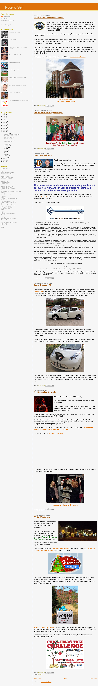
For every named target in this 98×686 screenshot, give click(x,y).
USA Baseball (4, 224)
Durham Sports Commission (8, 188)
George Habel (7, 16)
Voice (2, 227)
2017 (4, 122)
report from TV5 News (56, 433)
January (6, 157)
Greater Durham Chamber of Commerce (11, 191)
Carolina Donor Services (7, 177)
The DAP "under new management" (49, 17)
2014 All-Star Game (6, 168)
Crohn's (3, 180)
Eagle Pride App (13, 39)
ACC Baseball (4, 170)
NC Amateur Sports (6, 206)
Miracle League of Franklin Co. (9, 201)
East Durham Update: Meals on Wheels (19, 100)
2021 (4, 116)
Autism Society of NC (6, 173)
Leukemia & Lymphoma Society (9, 198)
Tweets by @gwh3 (6, 24)
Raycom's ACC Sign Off (15, 54)
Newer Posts (37, 678)
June (5, 150)
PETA (2, 211)
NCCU (2, 209)
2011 (4, 131)
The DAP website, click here (65, 99)
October (6, 144)
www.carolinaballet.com (65, 505)
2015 (4, 125)
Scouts (3, 217)
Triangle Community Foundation (9, 222)
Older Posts (93, 678)
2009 (4, 160)
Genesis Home (5, 189)
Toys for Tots (4, 221)
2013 (4, 128)
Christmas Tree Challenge (61, 549)
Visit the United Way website (44, 628)
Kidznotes (3, 196)
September (7, 145)
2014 (4, 127)
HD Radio (3, 193)
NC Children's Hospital (7, 207)
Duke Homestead (5, 182)
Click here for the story (78, 57)
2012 (4, 130)
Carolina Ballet (40, 511)
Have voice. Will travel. (43, 155)
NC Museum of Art (5, 208)
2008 (4, 161)
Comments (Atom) (46, 682)
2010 (4, 158)
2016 (4, 124)
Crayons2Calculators (6, 178)
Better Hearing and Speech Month (9, 175)
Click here (43, 196)
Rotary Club (4, 216)
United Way (39, 674)
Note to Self (14, 7)
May (5, 151)
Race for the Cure (5, 214)
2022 (4, 114)
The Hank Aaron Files (14, 32)
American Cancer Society (7, 172)
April (5, 152)
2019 (4, 119)
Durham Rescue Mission (7, 187)
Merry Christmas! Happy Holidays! (48, 112)
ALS (2, 171)
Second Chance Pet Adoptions (8, 218)
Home (65, 678)
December (6, 133)
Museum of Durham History (8, 204)
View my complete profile (7, 20)
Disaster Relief (5, 181)
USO (2, 226)
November (6, 143)
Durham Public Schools (7, 186)
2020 (4, 117)
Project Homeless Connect (8, 213)
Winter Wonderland (42, 517)
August (6, 147)
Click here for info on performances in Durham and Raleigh (63, 428)
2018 (4, 121)
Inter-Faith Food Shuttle (7, 194)
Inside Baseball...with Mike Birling (17, 85)
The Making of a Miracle (15, 70)
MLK (2, 203)
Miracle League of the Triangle (8, 202)
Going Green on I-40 (42, 285)
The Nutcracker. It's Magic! (45, 392)
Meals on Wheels (5, 199)
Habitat (3, 192)
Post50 (3, 212)
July (5, 148)
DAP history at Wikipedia (65, 101)
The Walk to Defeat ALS (15, 62)
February (6, 155)
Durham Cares (5, 183)
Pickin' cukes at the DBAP (15, 92)
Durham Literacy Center (7, 184)
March (5, 154)
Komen (3, 197)
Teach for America (5, 219)
